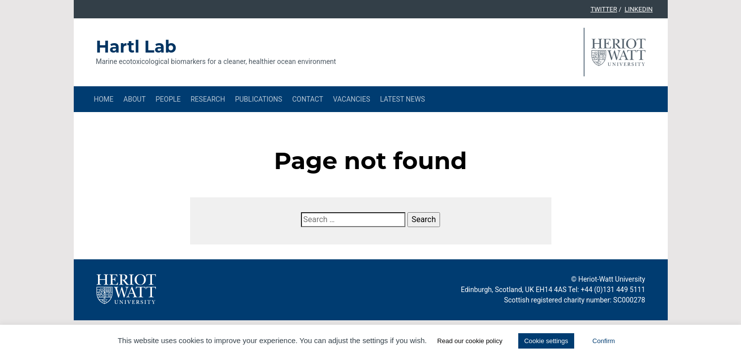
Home (104, 99)
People (168, 99)
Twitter (604, 9)
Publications (258, 99)
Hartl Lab (136, 46)
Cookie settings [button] (546, 341)
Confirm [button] (604, 341)
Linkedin (639, 9)
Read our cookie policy (469, 341)
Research (208, 99)
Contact (307, 99)
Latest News (402, 99)
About (134, 99)
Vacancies (351, 99)
